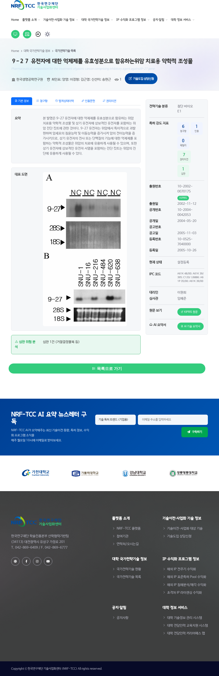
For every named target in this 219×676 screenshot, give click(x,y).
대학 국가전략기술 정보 (95, 19)
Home (15, 19)
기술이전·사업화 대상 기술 (185, 529)
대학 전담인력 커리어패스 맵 (186, 633)
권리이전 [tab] (109, 101)
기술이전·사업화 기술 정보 (59, 19)
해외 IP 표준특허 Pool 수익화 (186, 577)
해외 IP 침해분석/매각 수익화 (186, 585)
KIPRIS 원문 (189, 312)
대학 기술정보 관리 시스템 (184, 618)
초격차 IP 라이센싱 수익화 (184, 593)
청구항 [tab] (41, 101)
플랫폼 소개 (29, 19)
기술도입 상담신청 (141, 78)
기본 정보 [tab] (22, 101)
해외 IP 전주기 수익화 (181, 569)
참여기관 (122, 536)
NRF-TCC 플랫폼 (129, 529)
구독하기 (194, 432)
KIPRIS (183, 198)
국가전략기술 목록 (65, 51)
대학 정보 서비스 (181, 19)
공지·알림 (158, 19)
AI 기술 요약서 (190, 326)
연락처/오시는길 (128, 544)
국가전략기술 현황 (129, 569)
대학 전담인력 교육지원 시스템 (187, 626)
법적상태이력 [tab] (64, 101)
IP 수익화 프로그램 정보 (131, 19)
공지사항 (122, 618)
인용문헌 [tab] (88, 101)
